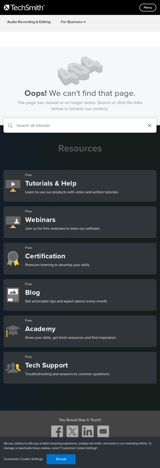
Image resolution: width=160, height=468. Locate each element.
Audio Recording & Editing (29, 22)
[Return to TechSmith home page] (24, 7)
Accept (61, 459)
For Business (73, 22)
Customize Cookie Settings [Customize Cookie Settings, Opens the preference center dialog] (23, 459)
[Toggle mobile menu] (148, 7)
